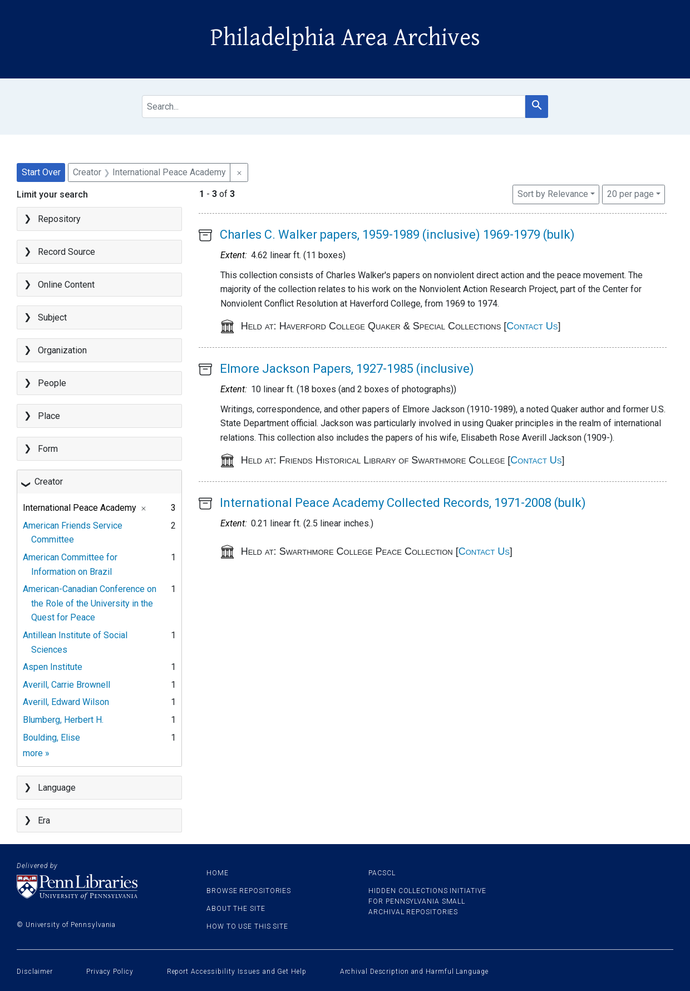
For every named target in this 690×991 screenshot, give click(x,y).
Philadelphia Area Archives (345, 38)
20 (630, 193)
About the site (235, 909)
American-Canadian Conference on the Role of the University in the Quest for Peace (89, 603)
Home (217, 873)
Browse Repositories (248, 891)
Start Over (41, 172)
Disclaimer (35, 971)
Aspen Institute (52, 667)
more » (36, 753)
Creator (48, 481)
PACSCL (381, 873)
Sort (553, 194)
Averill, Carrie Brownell (66, 684)
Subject (52, 317)
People (52, 383)
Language (57, 787)
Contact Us (532, 326)
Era (44, 820)
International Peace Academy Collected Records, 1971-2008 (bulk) (403, 503)
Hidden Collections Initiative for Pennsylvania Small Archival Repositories (427, 901)
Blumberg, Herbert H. (63, 719)
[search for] (333, 106)
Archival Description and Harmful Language (414, 971)
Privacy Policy (110, 971)
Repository (59, 219)
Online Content (66, 284)
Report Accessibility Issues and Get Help (237, 971)
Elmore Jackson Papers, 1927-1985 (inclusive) (347, 369)
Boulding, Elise (51, 737)
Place (49, 416)
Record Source (66, 251)
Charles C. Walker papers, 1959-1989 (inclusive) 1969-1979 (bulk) (397, 234)
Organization (62, 350)
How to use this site (247, 926)
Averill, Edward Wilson (66, 702)
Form (48, 448)
